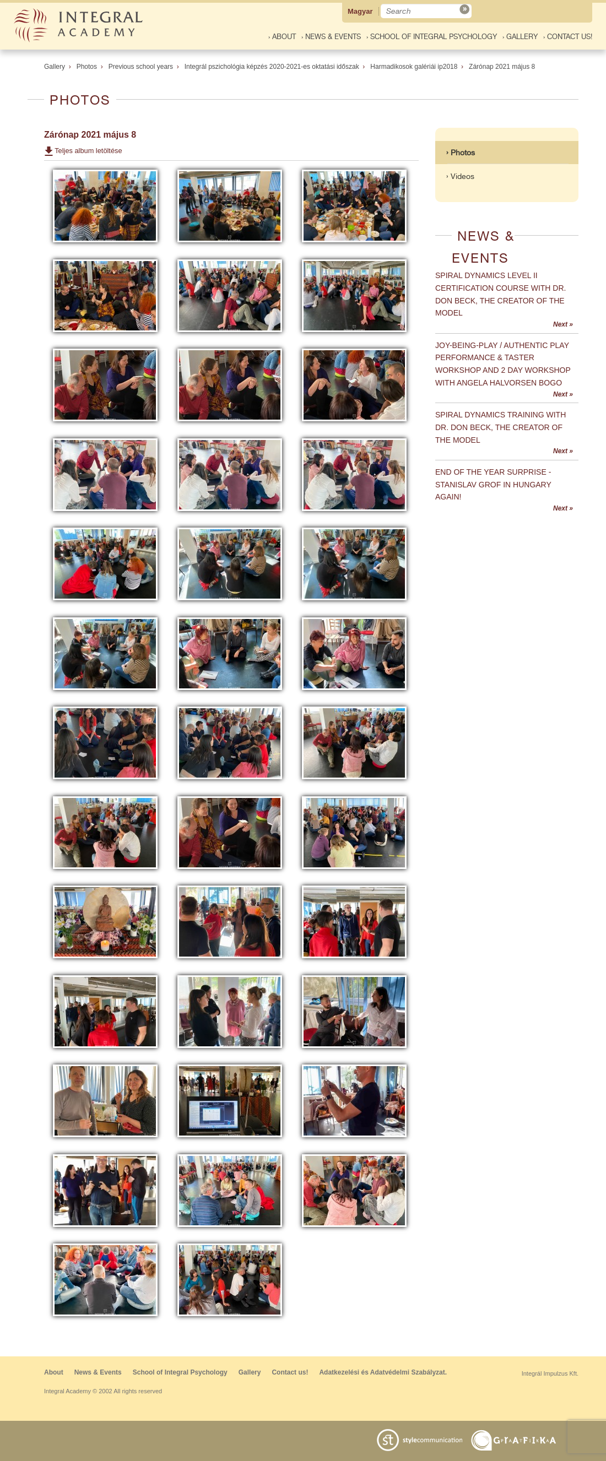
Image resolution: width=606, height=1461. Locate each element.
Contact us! (290, 1372)
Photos (87, 66)
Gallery (54, 66)
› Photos (460, 152)
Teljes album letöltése (88, 150)
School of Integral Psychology (180, 1372)
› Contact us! (567, 36)
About (53, 1372)
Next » (563, 324)
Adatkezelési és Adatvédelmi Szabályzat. (383, 1372)
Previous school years (141, 66)
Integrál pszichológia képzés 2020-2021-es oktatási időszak (272, 66)
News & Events (98, 1372)
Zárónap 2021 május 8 (502, 66)
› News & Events (331, 36)
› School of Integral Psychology (431, 36)
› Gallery (520, 36)
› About (282, 36)
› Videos (460, 176)
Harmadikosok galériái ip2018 (413, 66)
